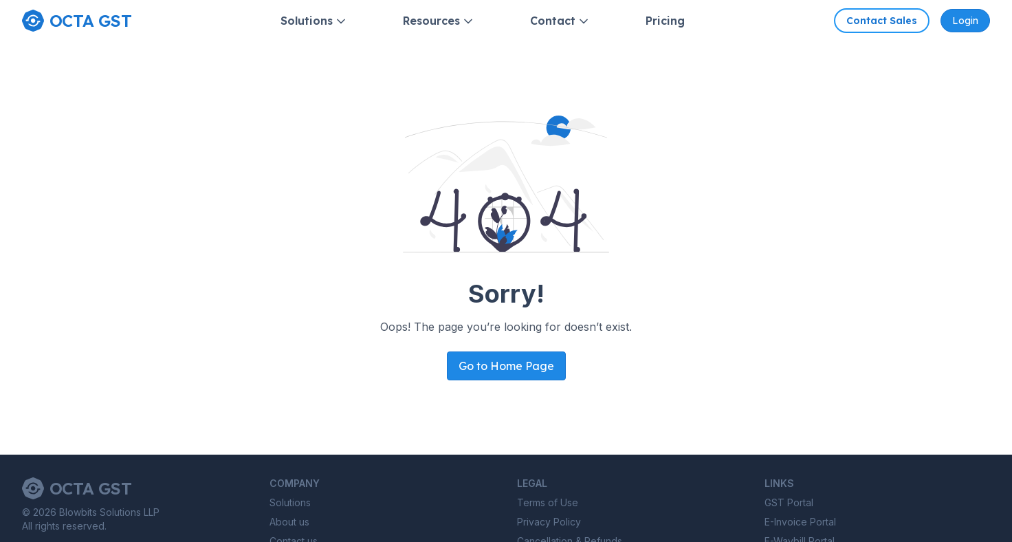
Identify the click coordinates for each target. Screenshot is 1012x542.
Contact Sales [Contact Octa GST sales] (881, 20)
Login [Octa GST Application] (965, 20)
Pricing (665, 21)
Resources (439, 21)
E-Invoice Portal (800, 522)
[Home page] (76, 20)
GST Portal (788, 502)
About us (289, 522)
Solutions (314, 21)
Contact (560, 21)
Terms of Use (547, 502)
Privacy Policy (549, 522)
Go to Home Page (506, 366)
